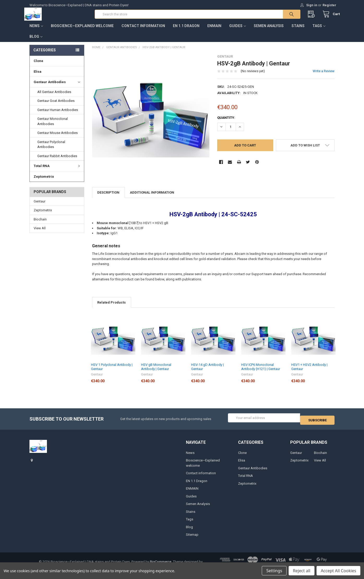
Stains (298, 31)
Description (108, 198)
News (36, 31)
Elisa (37, 77)
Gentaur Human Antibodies (57, 115)
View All (40, 233)
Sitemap (192, 538)
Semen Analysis (269, 31)
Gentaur (39, 206)
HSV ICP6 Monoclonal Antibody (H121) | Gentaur (260, 372)
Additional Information (152, 198)
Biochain (40, 224)
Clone (38, 66)
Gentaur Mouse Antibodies (57, 138)
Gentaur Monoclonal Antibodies (52, 126)
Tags (318, 31)
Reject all (301, 571)
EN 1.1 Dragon (186, 31)
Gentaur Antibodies (57, 87)
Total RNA (57, 171)
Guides (237, 31)
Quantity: (226, 123)
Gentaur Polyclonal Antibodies (51, 149)
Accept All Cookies (338, 571)
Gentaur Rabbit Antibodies (57, 161)
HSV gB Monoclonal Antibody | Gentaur (156, 372)
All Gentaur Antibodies (54, 97)
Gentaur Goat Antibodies (56, 106)
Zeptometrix (44, 181)
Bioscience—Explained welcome (82, 31)
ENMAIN (214, 31)
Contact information (143, 31)
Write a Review (324, 76)
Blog (36, 42)
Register (329, 5)
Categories (44, 55)
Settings (274, 571)
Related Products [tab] (111, 308)
